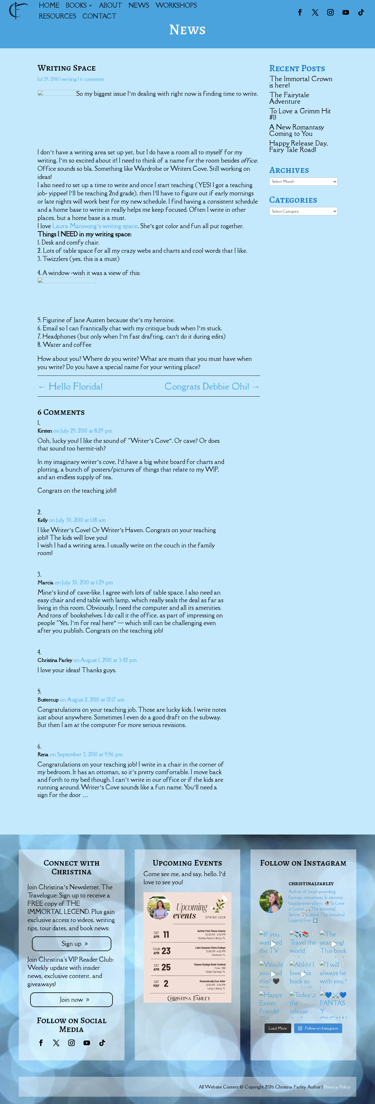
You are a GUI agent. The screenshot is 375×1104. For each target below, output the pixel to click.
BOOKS (76, 5)
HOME (49, 5)
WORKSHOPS (176, 5)
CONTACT (100, 16)
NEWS (139, 5)
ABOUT (110, 5)
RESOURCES (57, 16)
